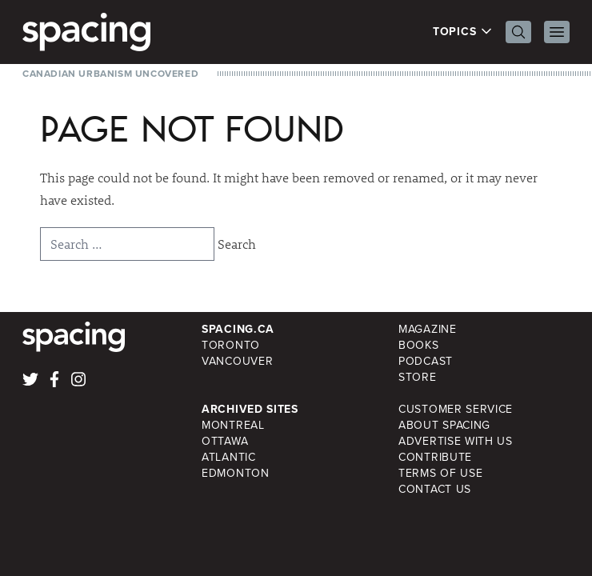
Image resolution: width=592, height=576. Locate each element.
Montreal (233, 425)
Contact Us (434, 489)
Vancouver (237, 361)
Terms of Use (440, 473)
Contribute (435, 457)
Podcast (425, 361)
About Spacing (444, 425)
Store (417, 377)
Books (418, 345)
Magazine (427, 329)
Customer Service (455, 409)
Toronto (231, 345)
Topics (463, 32)
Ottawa (225, 441)
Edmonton (236, 473)
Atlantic (229, 457)
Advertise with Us (455, 441)
